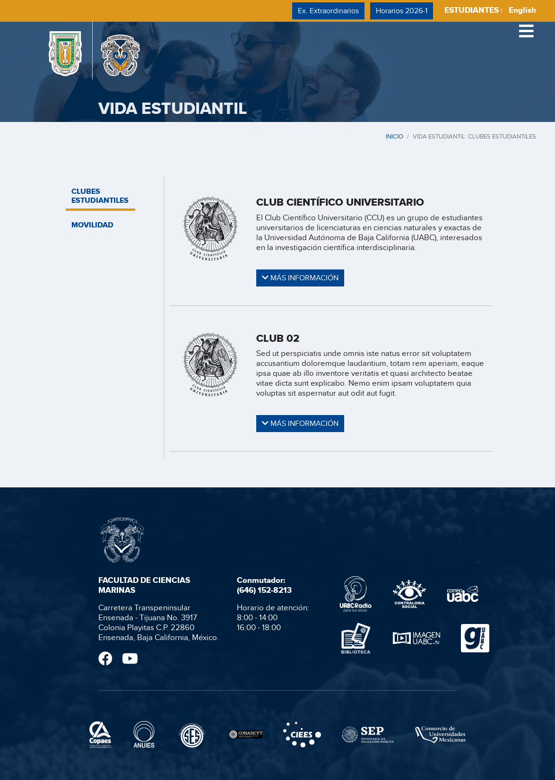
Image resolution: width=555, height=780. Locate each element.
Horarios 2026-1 (401, 10)
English (522, 10)
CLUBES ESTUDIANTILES (100, 196)
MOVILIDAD (92, 224)
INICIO (394, 136)
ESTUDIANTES (471, 10)
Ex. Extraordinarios (328, 10)
